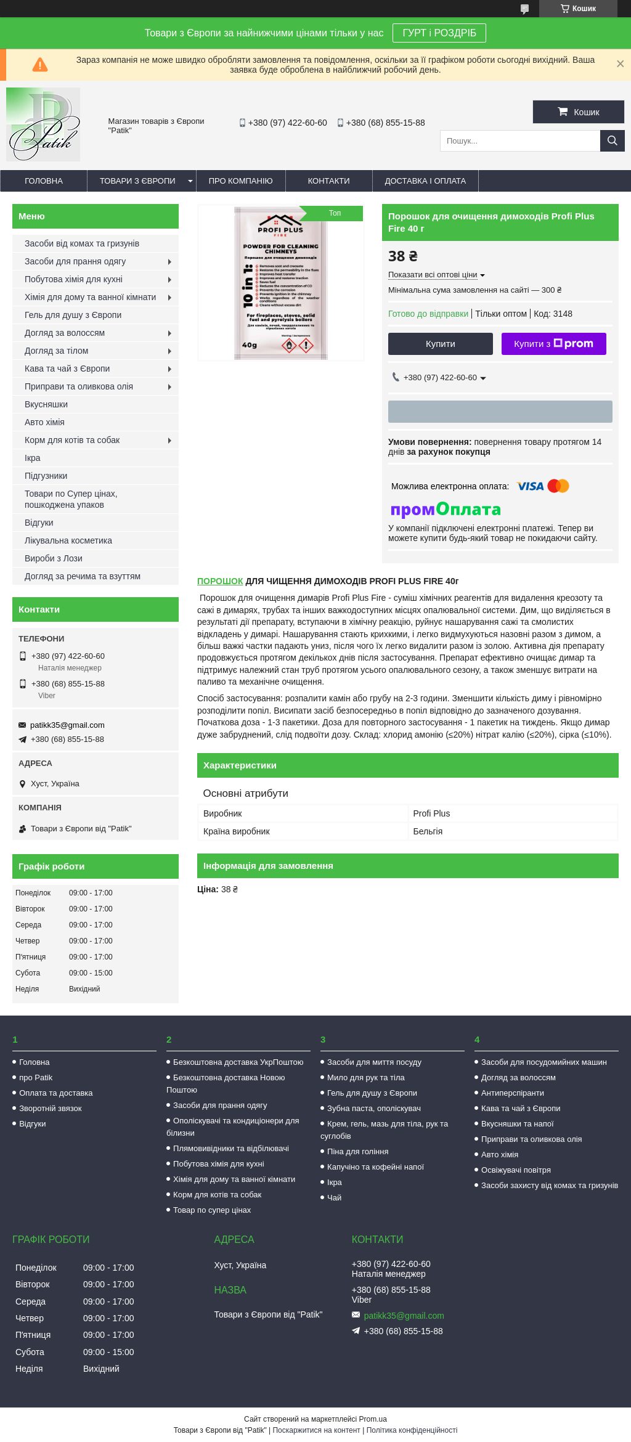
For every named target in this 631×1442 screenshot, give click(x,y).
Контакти (329, 180)
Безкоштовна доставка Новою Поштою (225, 1083)
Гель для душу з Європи (73, 315)
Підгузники (46, 476)
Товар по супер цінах (212, 1210)
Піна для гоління (357, 1151)
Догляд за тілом (56, 351)
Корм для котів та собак (72, 440)
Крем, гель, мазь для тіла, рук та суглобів (384, 1130)
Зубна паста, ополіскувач (374, 1108)
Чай (334, 1197)
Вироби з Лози (54, 558)
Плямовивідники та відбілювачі (231, 1148)
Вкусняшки (46, 404)
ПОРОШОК (220, 581)
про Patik (35, 1077)
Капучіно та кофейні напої (375, 1166)
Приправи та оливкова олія (79, 386)
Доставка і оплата (425, 180)
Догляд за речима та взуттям (82, 576)
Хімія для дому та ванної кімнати (90, 297)
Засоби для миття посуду (374, 1062)
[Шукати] (612, 141)
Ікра (33, 458)
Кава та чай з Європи (67, 368)
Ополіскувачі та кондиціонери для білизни (232, 1127)
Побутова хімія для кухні (74, 279)
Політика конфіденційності (412, 1430)
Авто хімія (45, 422)
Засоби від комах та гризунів (82, 243)
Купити (440, 343)
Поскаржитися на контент (316, 1430)
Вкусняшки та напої (517, 1123)
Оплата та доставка (55, 1093)
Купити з (553, 343)
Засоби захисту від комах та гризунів (549, 1185)
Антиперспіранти (512, 1093)
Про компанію (241, 180)
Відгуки (39, 523)
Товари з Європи (138, 180)
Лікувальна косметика (68, 540)
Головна (44, 180)
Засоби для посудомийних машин (544, 1062)
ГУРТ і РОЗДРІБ (439, 33)
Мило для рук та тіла (366, 1077)
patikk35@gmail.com (67, 725)
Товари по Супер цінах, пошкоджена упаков (71, 499)
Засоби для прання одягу (75, 261)
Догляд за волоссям (65, 333)
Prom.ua (373, 1419)
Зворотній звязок (50, 1108)
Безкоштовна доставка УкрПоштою (238, 1062)
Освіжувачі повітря (516, 1170)
